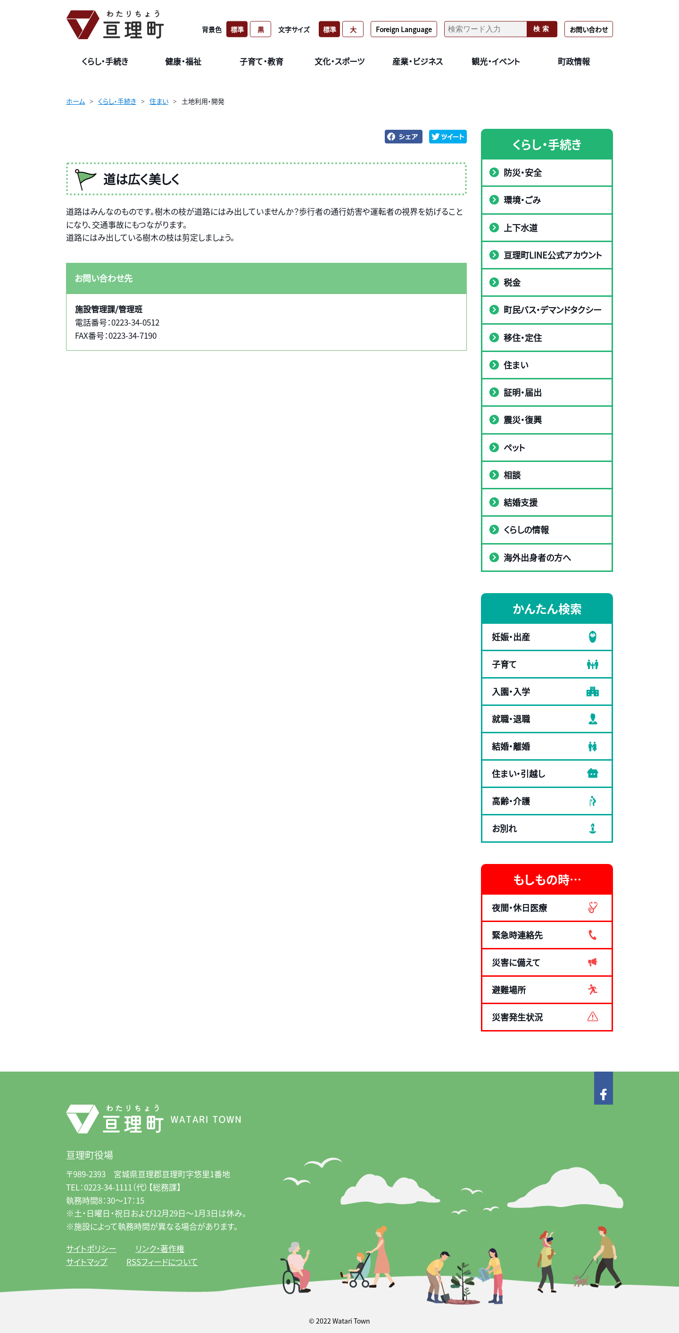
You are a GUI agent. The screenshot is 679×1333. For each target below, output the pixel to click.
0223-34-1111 (108, 1187)
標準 (237, 29)
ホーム (75, 101)
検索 (542, 29)
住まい (158, 101)
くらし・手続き (117, 101)
